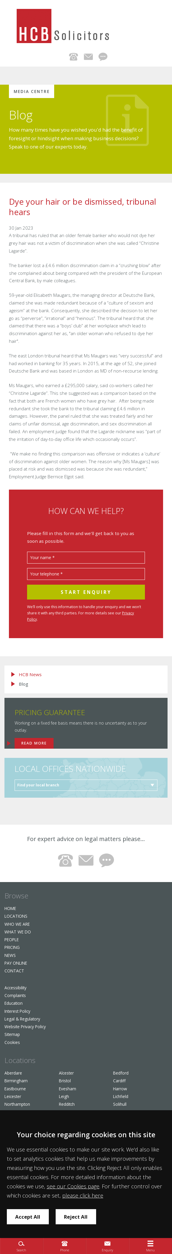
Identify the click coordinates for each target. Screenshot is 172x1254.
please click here (82, 1195)
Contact (14, 971)
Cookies (12, 1042)
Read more (34, 743)
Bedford (121, 1073)
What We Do (17, 932)
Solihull (119, 1104)
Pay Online (15, 963)
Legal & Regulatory (22, 1019)
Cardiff (119, 1080)
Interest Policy (17, 1011)
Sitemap (12, 1034)
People (11, 939)
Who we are (17, 924)
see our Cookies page (73, 1186)
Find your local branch (38, 785)
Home (10, 908)
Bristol (65, 1080)
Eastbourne (15, 1088)
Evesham (67, 1088)
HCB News (30, 674)
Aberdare (13, 1073)
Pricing (12, 947)
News (10, 955)
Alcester (66, 1073)
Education (13, 1003)
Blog (21, 114)
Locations (15, 916)
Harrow (120, 1088)
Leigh (64, 1096)
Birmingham (16, 1080)
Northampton (17, 1104)
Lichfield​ (120, 1096)
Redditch (67, 1104)
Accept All (27, 1216)
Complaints (15, 995)
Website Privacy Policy (25, 1026)
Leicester (12, 1096)
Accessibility (15, 987)
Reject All (75, 1216)
